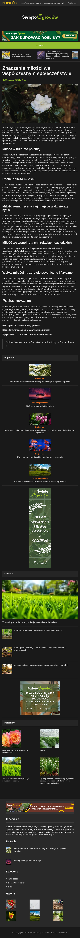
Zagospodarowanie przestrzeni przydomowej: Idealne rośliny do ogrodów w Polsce (57, 55)
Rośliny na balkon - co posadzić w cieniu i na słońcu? (38, 630)
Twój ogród (39, 378)
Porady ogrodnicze (40, 403)
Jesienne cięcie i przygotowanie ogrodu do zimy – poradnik (41, 665)
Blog (24, 80)
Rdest (42, 750)
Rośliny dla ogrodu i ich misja (40, 406)
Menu (40, 45)
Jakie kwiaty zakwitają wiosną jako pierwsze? (21, 55)
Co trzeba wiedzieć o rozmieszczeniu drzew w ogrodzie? (40, 481)
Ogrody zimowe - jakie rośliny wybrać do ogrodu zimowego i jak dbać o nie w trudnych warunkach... (57, 781)
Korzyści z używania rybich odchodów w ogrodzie (40, 457)
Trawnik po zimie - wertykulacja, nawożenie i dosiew (29, 622)
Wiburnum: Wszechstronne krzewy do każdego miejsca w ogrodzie (41, 3)
